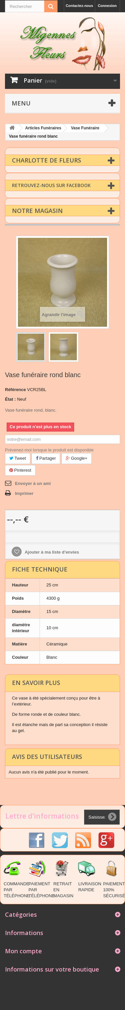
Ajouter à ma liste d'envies (51, 551)
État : (10, 398)
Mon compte (23, 951)
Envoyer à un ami (33, 483)
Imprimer (24, 493)
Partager (46, 457)
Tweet (17, 457)
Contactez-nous (79, 6)
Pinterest (20, 469)
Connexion (107, 6)
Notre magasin (37, 210)
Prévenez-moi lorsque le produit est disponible (49, 449)
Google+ (76, 457)
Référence (15, 389)
